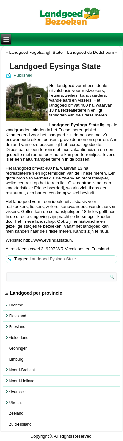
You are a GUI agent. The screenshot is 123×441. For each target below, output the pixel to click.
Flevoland (17, 316)
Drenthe (16, 305)
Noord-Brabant (22, 370)
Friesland (17, 327)
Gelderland (19, 337)
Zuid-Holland (20, 424)
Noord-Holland (21, 381)
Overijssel (18, 391)
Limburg (16, 359)
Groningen (18, 348)
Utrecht (15, 402)
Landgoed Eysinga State (53, 258)
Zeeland (16, 413)
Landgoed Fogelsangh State (36, 52)
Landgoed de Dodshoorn (90, 52)
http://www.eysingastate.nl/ (48, 240)
